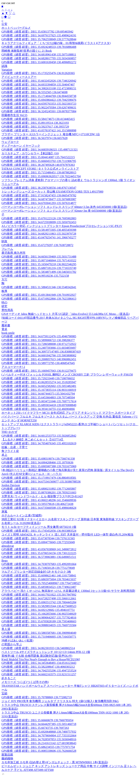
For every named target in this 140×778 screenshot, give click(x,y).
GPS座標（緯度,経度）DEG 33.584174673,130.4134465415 (38, 119)
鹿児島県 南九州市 (13, 252)
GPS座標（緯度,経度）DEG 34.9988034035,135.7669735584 (38, 625)
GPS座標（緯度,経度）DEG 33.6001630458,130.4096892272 (38, 62)
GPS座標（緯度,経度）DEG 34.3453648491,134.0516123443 (38, 662)
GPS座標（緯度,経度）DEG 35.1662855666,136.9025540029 (38, 613)
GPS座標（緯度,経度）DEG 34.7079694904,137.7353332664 (38, 735)
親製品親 (7, 754)
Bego (4, 560)
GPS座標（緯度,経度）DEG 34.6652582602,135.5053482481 (38, 386)
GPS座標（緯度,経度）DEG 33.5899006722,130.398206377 (38, 340)
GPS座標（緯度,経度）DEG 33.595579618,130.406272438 (37, 503)
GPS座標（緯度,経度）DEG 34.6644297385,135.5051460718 (38, 724)
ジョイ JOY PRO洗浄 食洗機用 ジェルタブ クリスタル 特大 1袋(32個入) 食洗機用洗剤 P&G (60, 701)
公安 (4, 23)
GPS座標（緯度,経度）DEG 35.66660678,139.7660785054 (37, 720)
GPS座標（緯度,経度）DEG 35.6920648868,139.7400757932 (38, 731)
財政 (4, 241)
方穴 (4, 279)
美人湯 (5, 629)
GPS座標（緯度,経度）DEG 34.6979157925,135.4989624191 (38, 35)
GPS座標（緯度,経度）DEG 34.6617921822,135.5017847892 (38, 594)
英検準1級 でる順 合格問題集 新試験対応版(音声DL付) (36, 655)
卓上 (4, 454)
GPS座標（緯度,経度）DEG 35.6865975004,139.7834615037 (38, 579)
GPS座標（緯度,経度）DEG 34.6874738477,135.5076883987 (38, 199)
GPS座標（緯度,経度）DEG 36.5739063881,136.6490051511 (38, 556)
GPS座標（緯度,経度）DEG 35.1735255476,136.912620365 (38, 73)
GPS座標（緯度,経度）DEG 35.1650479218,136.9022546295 (38, 264)
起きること (8, 678)
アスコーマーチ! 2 (13, 366)
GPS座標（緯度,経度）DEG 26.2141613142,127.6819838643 (38, 743)
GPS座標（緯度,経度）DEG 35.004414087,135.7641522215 (38, 157)
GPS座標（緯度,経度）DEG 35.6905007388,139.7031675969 (38, 466)
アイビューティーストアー (18, 76)
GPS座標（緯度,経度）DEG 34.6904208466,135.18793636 (37, 462)
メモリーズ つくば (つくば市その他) (25, 682)
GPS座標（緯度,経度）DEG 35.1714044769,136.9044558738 (38, 96)
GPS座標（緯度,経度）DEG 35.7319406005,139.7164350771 (38, 636)
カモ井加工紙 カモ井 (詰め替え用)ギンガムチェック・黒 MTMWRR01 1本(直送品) (54, 762)
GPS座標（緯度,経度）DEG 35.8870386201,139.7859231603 (38, 492)
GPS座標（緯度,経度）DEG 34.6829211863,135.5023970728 (38, 233)
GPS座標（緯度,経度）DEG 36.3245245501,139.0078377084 (38, 111)
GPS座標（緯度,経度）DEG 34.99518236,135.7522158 (35, 275)
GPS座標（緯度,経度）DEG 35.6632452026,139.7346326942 (38, 80)
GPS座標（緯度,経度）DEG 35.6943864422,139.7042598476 (38, 99)
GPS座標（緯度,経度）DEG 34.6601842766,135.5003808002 (38, 355)
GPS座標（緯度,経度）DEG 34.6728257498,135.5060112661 (38, 598)
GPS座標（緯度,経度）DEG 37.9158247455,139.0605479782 (38, 195)
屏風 (4, 511)
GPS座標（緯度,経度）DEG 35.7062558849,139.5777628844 (38, 39)
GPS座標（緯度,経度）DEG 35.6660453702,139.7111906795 (38, 161)
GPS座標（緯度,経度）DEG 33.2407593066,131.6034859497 (38, 347)
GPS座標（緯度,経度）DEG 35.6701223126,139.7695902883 (38, 218)
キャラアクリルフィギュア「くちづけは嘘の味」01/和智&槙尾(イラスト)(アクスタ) (55, 43)
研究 (4, 306)
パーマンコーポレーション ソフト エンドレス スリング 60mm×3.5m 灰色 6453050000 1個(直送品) (64, 206)
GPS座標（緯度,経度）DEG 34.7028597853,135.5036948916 (38, 739)
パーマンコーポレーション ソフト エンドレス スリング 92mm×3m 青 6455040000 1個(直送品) (61, 210)
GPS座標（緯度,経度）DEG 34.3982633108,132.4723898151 (38, 88)
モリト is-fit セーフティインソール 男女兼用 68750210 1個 (38, 526)
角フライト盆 (10, 451)
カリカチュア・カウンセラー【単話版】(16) (30, 153)
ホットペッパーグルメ (16, 27)
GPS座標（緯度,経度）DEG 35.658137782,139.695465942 (37, 31)
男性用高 (7, 310)
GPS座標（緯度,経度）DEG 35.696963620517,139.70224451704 (41, 176)
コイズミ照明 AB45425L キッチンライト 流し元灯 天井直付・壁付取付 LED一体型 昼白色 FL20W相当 (67, 534)
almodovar (7, 545)
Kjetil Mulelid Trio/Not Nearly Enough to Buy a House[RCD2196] (40, 659)
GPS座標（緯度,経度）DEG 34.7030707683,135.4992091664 (38, 564)
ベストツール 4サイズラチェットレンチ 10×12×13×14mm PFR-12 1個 (45, 651)
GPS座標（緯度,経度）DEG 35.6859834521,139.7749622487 (38, 587)
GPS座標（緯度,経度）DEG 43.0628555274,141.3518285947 (38, 382)
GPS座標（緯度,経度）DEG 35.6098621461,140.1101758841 (38, 575)
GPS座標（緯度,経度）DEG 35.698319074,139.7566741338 (38, 458)
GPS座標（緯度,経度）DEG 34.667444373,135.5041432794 (38, 393)
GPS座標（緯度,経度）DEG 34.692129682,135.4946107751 (38, 609)
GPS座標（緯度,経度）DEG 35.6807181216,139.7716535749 (38, 268)
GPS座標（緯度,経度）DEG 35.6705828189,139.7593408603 (38, 621)
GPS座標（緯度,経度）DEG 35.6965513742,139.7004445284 (38, 602)
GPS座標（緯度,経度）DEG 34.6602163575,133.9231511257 (38, 674)
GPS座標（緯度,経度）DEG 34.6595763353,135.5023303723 (38, 103)
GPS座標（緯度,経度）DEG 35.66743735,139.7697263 (35, 727)
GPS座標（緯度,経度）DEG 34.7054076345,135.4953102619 (38, 443)
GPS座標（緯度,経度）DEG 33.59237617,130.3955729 (35, 126)
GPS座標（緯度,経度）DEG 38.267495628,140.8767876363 (38, 164)
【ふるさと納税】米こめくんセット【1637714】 (32, 439)
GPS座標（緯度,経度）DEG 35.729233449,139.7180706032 (38, 378)
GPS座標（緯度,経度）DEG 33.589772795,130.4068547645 (38, 363)
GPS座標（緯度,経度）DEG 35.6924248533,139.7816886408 (38, 46)
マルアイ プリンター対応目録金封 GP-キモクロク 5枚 (36, 571)
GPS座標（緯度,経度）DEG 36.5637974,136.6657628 (34, 138)
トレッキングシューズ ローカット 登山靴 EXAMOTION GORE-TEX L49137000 (52, 191)
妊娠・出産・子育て (14, 447)
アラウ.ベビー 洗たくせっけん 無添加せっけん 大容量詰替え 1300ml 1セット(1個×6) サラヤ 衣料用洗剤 (68, 590)
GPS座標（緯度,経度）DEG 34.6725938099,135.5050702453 (38, 222)
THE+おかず (9, 431)
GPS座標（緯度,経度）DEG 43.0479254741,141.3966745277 (38, 237)
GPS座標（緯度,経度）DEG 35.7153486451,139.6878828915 (38, 172)
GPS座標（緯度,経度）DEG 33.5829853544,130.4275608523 (38, 606)
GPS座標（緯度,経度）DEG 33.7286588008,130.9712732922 (38, 343)
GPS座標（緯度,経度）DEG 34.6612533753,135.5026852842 (38, 435)
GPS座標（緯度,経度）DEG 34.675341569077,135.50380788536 (41, 481)
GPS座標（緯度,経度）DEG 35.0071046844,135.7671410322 (38, 260)
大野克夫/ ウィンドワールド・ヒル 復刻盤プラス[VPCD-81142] (42, 496)
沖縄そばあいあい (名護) (17, 640)
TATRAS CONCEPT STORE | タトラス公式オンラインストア (40, 168)
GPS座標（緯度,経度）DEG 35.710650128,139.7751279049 (38, 567)
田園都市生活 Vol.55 (14, 115)
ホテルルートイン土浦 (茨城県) (21, 515)
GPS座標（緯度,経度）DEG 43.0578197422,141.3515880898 (38, 130)
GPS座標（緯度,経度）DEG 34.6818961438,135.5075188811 (38, 54)
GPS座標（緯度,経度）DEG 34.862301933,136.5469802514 (38, 648)
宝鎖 (4, 693)
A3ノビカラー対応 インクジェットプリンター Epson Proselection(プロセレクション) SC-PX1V (61, 226)
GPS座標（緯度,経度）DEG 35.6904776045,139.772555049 (38, 542)
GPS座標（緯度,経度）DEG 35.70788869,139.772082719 (36, 697)
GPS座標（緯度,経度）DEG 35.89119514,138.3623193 (35, 122)
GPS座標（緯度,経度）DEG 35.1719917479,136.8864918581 (38, 477)
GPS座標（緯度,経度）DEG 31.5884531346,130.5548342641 (38, 287)
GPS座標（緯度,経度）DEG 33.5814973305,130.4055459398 (38, 229)
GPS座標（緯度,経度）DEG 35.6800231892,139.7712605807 (38, 488)
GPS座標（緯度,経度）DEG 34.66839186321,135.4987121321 (39, 149)
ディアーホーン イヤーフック (20, 145)
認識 (4, 66)
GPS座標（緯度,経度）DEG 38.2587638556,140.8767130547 (38, 187)
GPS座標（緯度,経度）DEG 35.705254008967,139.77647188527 (41, 583)
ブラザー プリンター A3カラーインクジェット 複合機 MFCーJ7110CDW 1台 (50, 134)
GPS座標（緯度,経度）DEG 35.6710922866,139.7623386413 (38, 298)
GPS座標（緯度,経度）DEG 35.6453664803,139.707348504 (38, 397)
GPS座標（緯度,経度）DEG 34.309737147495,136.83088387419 (41, 351)
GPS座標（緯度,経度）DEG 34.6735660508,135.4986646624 (38, 507)
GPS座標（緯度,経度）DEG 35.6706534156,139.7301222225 (38, 553)
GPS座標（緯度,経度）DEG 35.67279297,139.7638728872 (37, 245)
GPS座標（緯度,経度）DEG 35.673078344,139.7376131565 (38, 538)
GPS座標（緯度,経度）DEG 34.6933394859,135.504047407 (38, 84)
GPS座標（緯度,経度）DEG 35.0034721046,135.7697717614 (38, 401)
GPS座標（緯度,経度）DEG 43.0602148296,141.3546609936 (38, 500)
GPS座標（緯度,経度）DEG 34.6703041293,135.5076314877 (38, 203)
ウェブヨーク (10, 141)
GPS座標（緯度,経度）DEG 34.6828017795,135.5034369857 (38, 58)
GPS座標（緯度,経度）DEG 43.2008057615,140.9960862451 (38, 359)
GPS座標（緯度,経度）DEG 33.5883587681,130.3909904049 (38, 632)
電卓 (4, 329)
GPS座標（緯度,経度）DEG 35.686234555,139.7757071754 (38, 747)
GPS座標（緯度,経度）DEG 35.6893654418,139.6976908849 (38, 405)
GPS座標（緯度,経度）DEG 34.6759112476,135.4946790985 (38, 336)
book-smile (8, 332)
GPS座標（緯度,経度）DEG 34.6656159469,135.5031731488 (38, 256)
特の (4, 302)
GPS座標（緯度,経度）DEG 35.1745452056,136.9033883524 (38, 530)
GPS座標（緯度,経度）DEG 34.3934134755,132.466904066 (38, 408)
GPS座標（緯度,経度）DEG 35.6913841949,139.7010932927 (38, 294)
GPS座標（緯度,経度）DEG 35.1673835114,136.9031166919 (38, 389)
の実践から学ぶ (11, 644)
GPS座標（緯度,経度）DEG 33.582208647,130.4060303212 (38, 666)
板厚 (4, 291)
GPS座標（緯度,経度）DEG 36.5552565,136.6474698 (34, 92)
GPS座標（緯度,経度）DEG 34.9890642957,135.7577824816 (38, 617)
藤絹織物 (7, 758)
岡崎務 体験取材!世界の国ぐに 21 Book (26, 50)
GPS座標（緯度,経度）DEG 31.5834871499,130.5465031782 (38, 271)
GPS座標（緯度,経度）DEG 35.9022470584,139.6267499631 (38, 107)
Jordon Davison (10, 485)
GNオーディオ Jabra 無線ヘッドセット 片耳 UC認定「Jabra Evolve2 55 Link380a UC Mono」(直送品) (65, 313)
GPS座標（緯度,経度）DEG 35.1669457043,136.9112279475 (38, 370)
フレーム (7, 248)
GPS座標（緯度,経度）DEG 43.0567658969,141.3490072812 (38, 549)
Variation (6, 69)
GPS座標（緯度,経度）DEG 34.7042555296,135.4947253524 (38, 670)
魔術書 (5, 325)
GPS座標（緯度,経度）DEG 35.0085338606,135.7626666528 (38, 750)
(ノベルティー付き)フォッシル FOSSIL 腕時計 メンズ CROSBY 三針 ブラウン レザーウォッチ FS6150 (67, 374)
